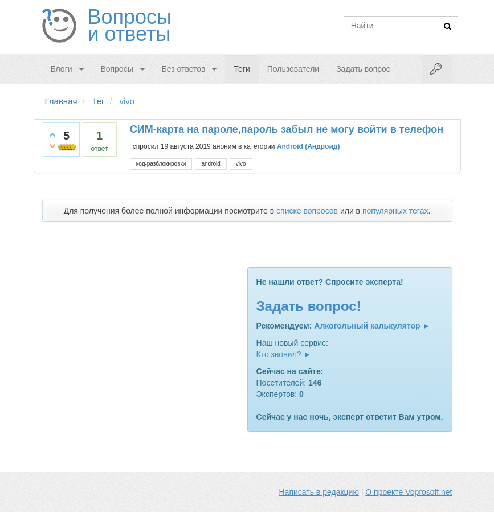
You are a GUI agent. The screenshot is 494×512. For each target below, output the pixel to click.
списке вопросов (307, 210)
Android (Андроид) (308, 146)
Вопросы (116, 68)
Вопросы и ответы (130, 26)
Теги (242, 68)
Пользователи (293, 68)
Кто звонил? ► (284, 354)
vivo (241, 164)
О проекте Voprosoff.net (408, 492)
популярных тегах (395, 210)
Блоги (61, 68)
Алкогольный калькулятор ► (372, 325)
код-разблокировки (161, 164)
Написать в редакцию (319, 492)
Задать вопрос (363, 68)
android (210, 164)
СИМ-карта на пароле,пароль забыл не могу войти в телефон (286, 129)
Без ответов (184, 68)
